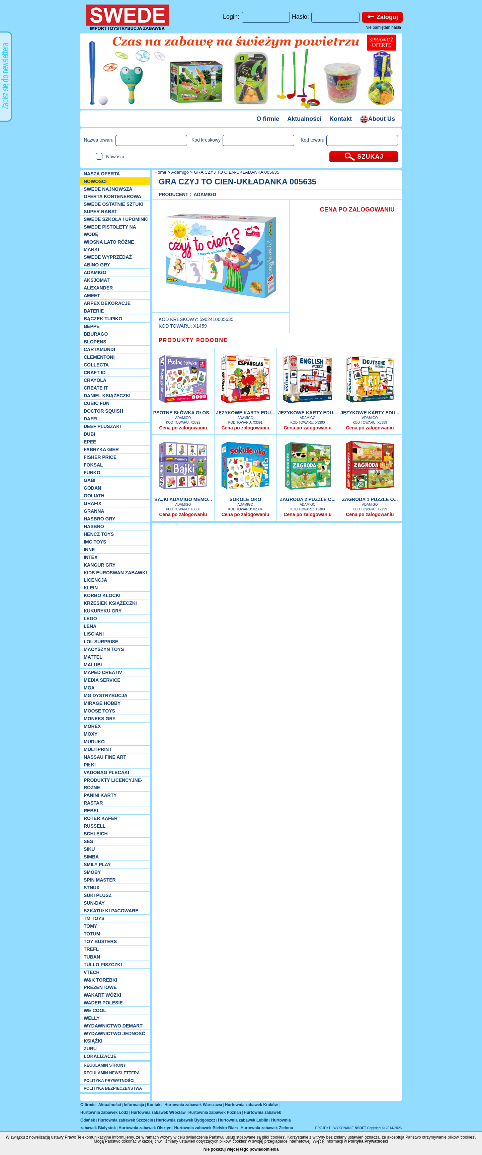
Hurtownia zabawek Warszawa (193, 1104)
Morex (92, 726)
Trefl (91, 949)
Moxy (90, 734)
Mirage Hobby (102, 703)
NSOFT (361, 1128)
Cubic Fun (96, 403)
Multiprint (98, 749)
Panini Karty (100, 795)
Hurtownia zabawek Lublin (243, 1120)
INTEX (90, 557)
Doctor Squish (103, 411)
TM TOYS (94, 918)
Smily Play (97, 864)
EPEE (90, 441)
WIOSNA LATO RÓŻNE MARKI (109, 245)
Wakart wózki (102, 995)
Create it (96, 388)
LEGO (90, 618)
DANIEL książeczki (107, 395)
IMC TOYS (95, 542)
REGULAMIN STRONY (105, 1065)
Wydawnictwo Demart (113, 1025)
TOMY (90, 926)
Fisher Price (100, 457)
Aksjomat (97, 280)
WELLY (92, 1018)
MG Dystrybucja (106, 695)
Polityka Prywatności (368, 1141)
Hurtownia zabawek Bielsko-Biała (206, 1128)
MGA (89, 687)
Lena (90, 626)
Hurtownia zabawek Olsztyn (144, 1128)
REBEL (91, 810)
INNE (89, 549)
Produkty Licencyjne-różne (113, 783)
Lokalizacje (100, 1056)
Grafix (92, 503)
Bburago (96, 334)
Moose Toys (99, 711)
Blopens (95, 341)
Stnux (91, 887)
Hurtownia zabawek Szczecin (125, 1120)
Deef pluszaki (102, 426)
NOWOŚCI (95, 181)
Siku (89, 849)
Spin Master (100, 880)
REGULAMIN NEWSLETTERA (112, 1073)
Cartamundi (99, 349)
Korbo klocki (102, 595)
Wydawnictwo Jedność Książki (114, 1037)
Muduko (94, 741)
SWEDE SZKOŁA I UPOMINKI (116, 219)
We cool (95, 1010)
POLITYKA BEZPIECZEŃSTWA (113, 1088)
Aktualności (304, 118)
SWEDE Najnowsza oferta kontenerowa (112, 192)
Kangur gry (99, 565)
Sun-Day (94, 903)
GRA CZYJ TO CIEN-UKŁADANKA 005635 (236, 172)
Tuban (92, 957)
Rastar (93, 803)
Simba (91, 856)
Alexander (98, 288)
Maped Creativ (103, 672)
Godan (92, 488)
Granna (94, 511)
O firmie (267, 118)
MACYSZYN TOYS (104, 649)
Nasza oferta (102, 173)
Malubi (93, 664)
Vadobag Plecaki (106, 772)
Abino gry (97, 264)
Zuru (90, 1048)
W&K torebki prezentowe (100, 983)
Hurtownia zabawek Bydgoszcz (185, 1120)
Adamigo (95, 272)
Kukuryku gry (103, 610)
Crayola (95, 380)
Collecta (96, 364)
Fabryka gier (101, 449)
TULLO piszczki (103, 964)
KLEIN (91, 587)
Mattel (93, 657)
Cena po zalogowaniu (183, 427)
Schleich (96, 833)
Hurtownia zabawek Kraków (251, 1104)
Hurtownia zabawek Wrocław (158, 1112)
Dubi (89, 434)
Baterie (94, 311)
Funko (92, 472)
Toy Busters (100, 941)
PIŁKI (90, 764)
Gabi (89, 480)
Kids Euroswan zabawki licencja (115, 576)
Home (159, 172)
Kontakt (340, 118)
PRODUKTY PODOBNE (193, 340)
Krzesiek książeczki (110, 603)
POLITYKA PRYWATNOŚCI (109, 1080)
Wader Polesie (103, 1002)
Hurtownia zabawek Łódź (104, 1112)
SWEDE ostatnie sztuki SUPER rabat (113, 207)
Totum (92, 933)
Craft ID (94, 372)
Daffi (90, 418)
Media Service (102, 680)
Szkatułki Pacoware (111, 910)
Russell (94, 826)
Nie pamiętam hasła (383, 27)
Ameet (92, 295)
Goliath (94, 495)
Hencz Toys (99, 534)
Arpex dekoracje (107, 303)
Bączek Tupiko (103, 318)
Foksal (93, 465)
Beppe (91, 326)
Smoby (92, 872)
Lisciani (94, 634)
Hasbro (94, 526)
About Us (377, 118)
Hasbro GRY (99, 518)
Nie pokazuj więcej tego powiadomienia (241, 1149)
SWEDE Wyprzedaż (108, 257)
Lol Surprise (101, 641)
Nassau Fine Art (105, 757)
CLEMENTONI (99, 357)
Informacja (134, 1104)
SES (88, 841)
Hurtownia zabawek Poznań (214, 1112)
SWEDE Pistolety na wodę (110, 230)
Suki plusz (97, 895)
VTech (91, 972)
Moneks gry (99, 718)
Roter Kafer (100, 818)
